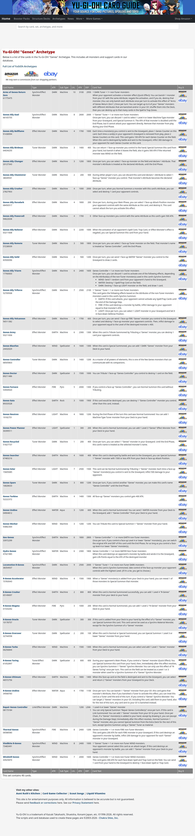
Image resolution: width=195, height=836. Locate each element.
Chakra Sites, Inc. (109, 818)
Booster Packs (22, 18)
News (71, 18)
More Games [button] (93, 18)
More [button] (79, 18)
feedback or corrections (43, 802)
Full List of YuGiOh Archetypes (20, 66)
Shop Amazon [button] (182, 18)
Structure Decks (41, 18)
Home (6, 19)
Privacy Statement (82, 802)
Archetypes (59, 18)
